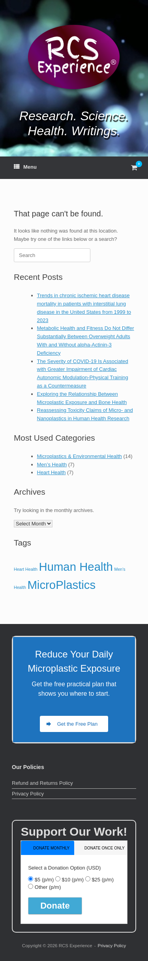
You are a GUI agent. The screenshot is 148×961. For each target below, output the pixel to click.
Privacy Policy (28, 794)
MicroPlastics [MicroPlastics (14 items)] (61, 584)
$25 (103, 880)
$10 (73, 880)
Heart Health (51, 472)
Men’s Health (52, 464)
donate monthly (51, 848)
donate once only (104, 848)
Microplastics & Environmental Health (79, 456)
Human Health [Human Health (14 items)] (75, 566)
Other (48, 887)
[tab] (47, 848)
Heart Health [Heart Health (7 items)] (25, 569)
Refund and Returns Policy (42, 783)
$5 (44, 880)
